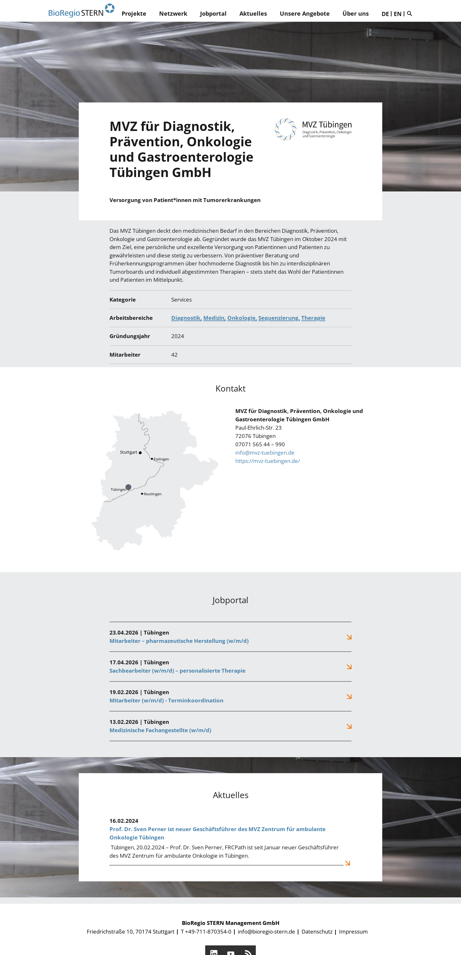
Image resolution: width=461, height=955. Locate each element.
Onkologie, (242, 317)
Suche (411, 13)
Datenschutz (317, 931)
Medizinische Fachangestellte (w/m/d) (160, 730)
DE (385, 14)
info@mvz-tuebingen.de (265, 452)
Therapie (313, 317)
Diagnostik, (186, 317)
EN (398, 14)
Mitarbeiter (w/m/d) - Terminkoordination (166, 700)
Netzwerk (173, 13)
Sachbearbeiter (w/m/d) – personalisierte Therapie (177, 670)
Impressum (353, 931)
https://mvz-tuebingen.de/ (267, 461)
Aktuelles (253, 13)
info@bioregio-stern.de (266, 931)
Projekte (134, 13)
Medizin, (214, 317)
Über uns (356, 13)
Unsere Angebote (305, 13)
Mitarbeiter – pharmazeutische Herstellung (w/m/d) (179, 640)
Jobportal (213, 13)
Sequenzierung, (279, 317)
